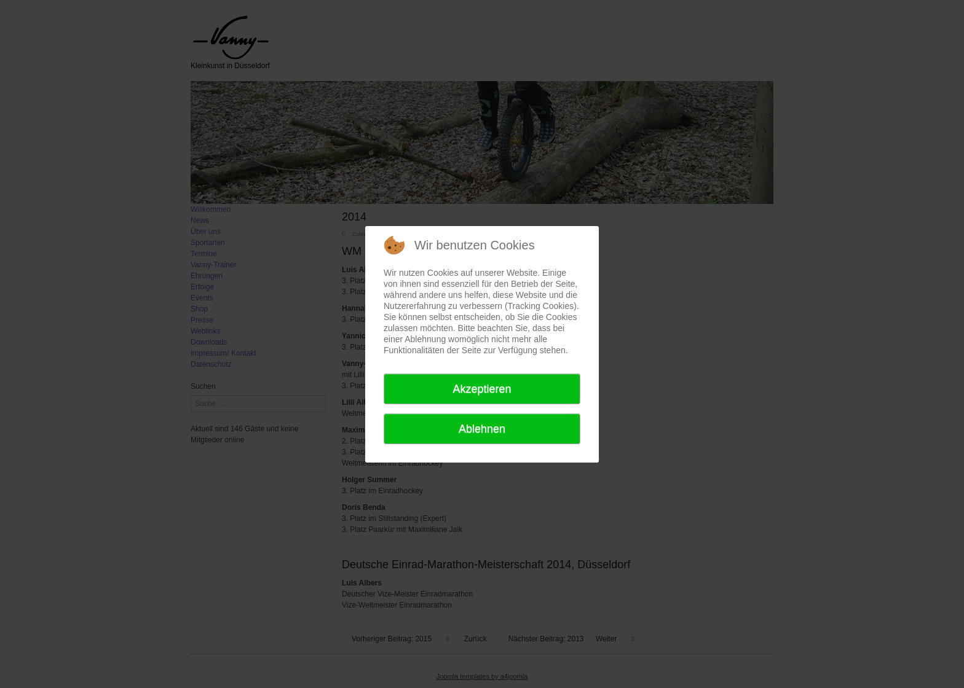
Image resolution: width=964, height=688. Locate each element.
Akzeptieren (481, 389)
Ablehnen (482, 429)
